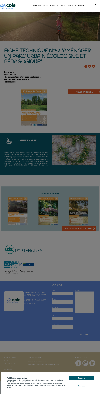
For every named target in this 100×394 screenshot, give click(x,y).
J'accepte (81, 378)
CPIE (87, 5)
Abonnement (79, 5)
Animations (37, 5)
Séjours (45, 5)
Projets (52, 5)
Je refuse (81, 386)
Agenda (70, 5)
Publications (61, 5)
